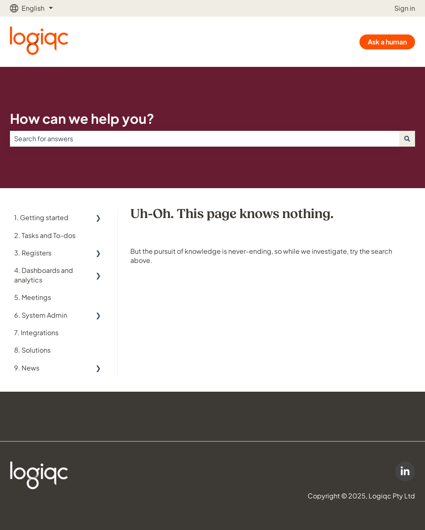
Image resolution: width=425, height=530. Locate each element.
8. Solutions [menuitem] (32, 350)
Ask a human (387, 41)
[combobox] (204, 139)
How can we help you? (82, 118)
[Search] (407, 139)
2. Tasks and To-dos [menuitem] (45, 235)
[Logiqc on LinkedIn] (405, 471)
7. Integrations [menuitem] (36, 332)
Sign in (404, 8)
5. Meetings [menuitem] (32, 297)
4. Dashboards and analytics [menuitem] (43, 275)
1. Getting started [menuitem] (41, 217)
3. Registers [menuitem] (32, 252)
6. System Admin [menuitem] (40, 315)
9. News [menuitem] (26, 367)
